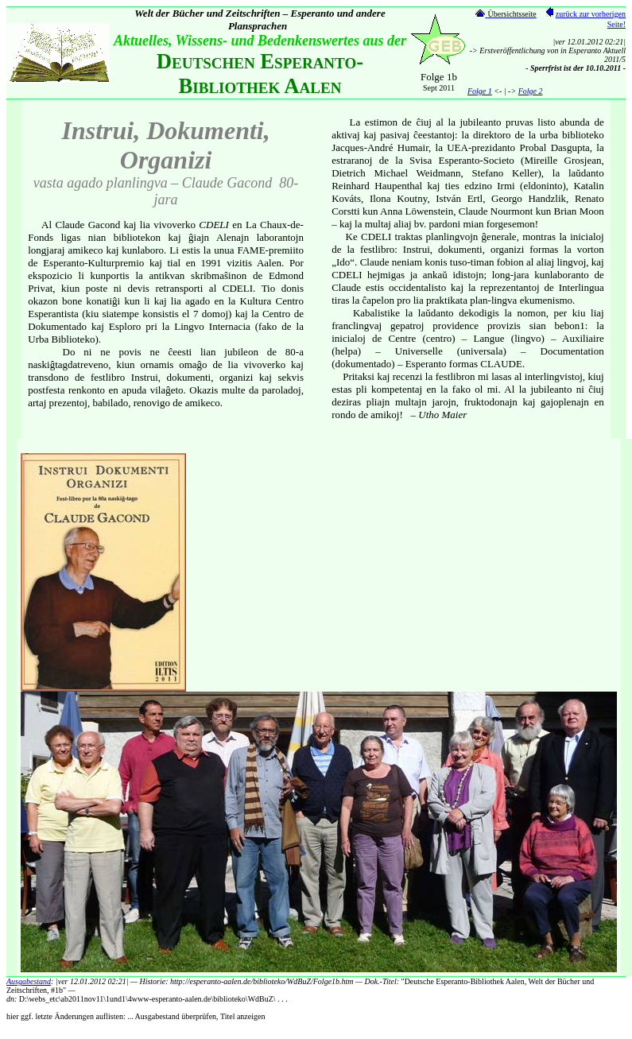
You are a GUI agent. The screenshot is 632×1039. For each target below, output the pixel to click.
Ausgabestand (28, 981)
